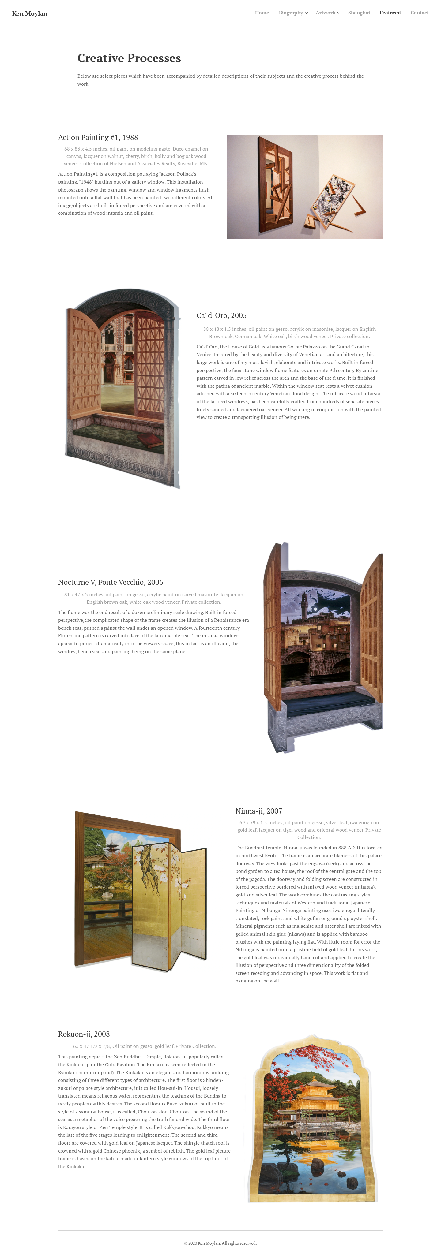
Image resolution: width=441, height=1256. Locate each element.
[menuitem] (254, 12)
